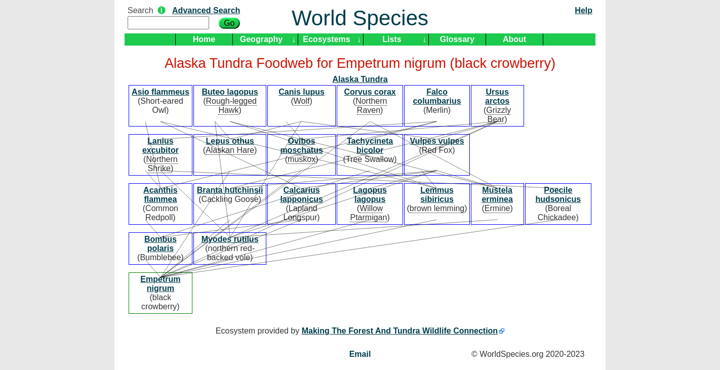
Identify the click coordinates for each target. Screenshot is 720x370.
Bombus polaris (160, 244)
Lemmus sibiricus (437, 194)
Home (204, 39)
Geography (261, 39)
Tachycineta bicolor (370, 145)
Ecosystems (326, 39)
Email (360, 354)
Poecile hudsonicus (558, 194)
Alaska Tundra (359, 79)
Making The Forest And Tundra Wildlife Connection (400, 330)
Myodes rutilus (230, 239)
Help (583, 10)
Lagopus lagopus (370, 194)
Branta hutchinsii (230, 190)
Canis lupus (301, 92)
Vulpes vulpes (437, 141)
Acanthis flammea (160, 194)
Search (140, 10)
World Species (360, 18)
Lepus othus (230, 141)
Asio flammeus (160, 92)
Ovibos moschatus (301, 145)
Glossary (457, 39)
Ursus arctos (497, 96)
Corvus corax (369, 92)
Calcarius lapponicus (301, 194)
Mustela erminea (497, 194)
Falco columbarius (437, 96)
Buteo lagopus (230, 92)
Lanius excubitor (160, 145)
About (514, 39)
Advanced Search (206, 10)
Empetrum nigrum (160, 284)
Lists (391, 39)
